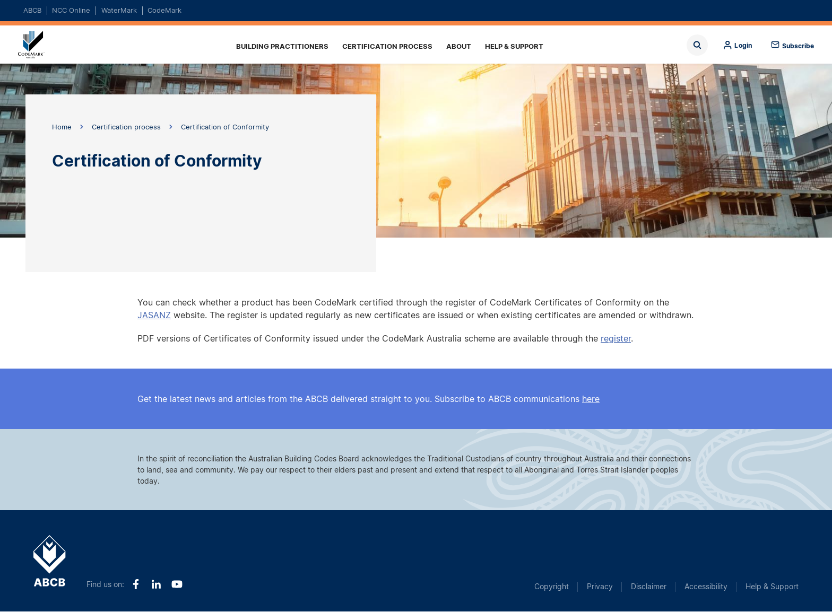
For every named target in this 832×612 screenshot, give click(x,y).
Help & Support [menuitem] (514, 46)
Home (37, 44)
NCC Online (71, 10)
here (591, 399)
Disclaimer (648, 586)
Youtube (177, 584)
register (616, 338)
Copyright (551, 586)
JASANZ (154, 315)
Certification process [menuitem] (387, 46)
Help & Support (772, 586)
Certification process (126, 127)
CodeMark (164, 10)
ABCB (32, 10)
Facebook (135, 584)
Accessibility (705, 586)
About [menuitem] (458, 46)
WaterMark (119, 10)
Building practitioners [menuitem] (282, 46)
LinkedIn (156, 584)
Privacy (600, 586)
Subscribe (798, 46)
